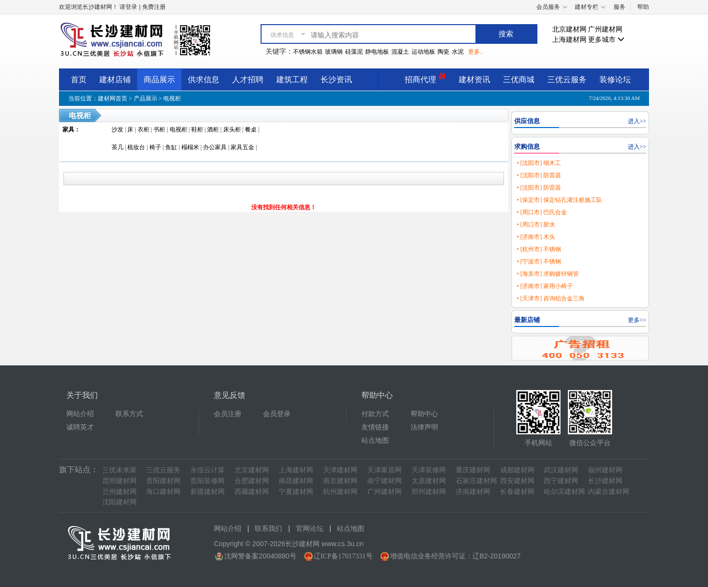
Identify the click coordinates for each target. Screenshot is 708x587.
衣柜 (143, 129)
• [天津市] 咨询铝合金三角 (551, 298)
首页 (79, 79)
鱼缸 (171, 147)
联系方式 (129, 414)
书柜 (159, 129)
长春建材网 (517, 491)
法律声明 (424, 427)
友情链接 (375, 427)
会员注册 (227, 414)
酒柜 (213, 129)
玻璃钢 (334, 51)
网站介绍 (80, 414)
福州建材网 (605, 470)
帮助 (643, 6)
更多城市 (606, 39)
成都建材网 (517, 470)
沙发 (117, 129)
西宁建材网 (561, 481)
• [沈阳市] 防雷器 (539, 175)
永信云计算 (207, 470)
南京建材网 (340, 481)
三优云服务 (567, 79)
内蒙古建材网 (608, 491)
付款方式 (375, 414)
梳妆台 (136, 147)
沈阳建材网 (119, 502)
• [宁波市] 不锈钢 (539, 261)
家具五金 (242, 147)
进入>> (637, 121)
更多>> (637, 320)
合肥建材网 (252, 481)
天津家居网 (384, 470)
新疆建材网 (207, 491)
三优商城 (518, 79)
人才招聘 (248, 79)
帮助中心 (424, 414)
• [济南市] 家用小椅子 (545, 286)
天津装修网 (429, 470)
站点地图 (375, 440)
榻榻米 (190, 147)
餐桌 (251, 129)
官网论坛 (310, 528)
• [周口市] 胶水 (536, 224)
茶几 (117, 147)
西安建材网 (517, 481)
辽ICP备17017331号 (343, 556)
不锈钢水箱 (308, 51)
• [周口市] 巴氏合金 (542, 212)
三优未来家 (119, 470)
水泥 (458, 51)
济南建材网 (473, 491)
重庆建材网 (473, 470)
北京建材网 (569, 29)
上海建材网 (569, 39)
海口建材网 (163, 491)
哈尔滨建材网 (564, 491)
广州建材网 (605, 29)
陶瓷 (443, 51)
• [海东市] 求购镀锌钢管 (548, 273)
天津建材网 (340, 470)
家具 (68, 129)
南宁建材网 (384, 481)
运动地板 (423, 51)
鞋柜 (197, 129)
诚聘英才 (80, 427)
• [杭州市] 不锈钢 (539, 249)
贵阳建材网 (163, 481)
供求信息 (203, 79)
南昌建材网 (296, 481)
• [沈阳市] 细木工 (539, 163)
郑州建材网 (429, 491)
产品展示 (145, 98)
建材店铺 (115, 79)
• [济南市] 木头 (536, 236)
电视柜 (172, 98)
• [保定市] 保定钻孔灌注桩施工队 (559, 199)
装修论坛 (615, 79)
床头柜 (232, 129)
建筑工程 (292, 79)
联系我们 (268, 528)
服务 (619, 6)
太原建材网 (429, 481)
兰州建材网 (119, 491)
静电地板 (377, 51)
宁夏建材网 (296, 491)
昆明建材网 (119, 481)
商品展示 (159, 79)
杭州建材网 (340, 491)
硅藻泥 (354, 51)
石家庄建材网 (476, 481)
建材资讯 (474, 79)
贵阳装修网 (207, 481)
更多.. (475, 51)
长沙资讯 (336, 79)
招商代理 (425, 78)
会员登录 (277, 414)
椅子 (155, 147)
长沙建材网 (605, 481)
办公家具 (215, 147)
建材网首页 (112, 98)
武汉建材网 (561, 470)
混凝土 (400, 51)
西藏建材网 (252, 491)
